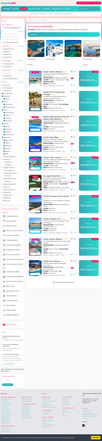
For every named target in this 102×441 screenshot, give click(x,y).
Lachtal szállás (46, 399)
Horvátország (57, 13)
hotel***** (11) (6, 57)
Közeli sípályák (9, 305)
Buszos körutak (9, 221)
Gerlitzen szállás (46, 405)
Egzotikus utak (34, 9)
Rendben (95, 437)
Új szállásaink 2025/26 (11, 272)
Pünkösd (46, 9)
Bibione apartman (6, 429)
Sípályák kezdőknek (11, 315)
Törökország (34, 13)
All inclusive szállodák (40, 20)
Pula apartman (5, 411)
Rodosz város (9, 134)
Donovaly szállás (46, 412)
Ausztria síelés (46, 397)
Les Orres (64, 410)
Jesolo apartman (5, 427)
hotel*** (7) (6, 52)
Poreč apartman (5, 401)
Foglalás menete (86, 410)
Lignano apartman (6, 431)
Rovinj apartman (5, 409)
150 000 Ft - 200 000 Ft (10, 39)
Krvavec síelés (66, 403)
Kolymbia (7, 129)
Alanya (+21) (6, 192)
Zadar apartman (5, 418)
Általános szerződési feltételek (90, 414)
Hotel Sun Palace (52, 261)
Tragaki (7, 151)
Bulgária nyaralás (26, 397)
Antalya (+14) (6, 195)
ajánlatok (33, 34)
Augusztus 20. (57, 9)
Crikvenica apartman (6, 413)
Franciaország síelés (68, 408)
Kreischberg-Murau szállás (49, 407)
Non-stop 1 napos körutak (12, 264)
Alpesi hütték (8, 286)
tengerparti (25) (8, 64)
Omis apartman (5, 417)
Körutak (15, 9)
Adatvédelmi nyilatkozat (88, 416)
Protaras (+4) (7, 90)
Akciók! (23, 9)
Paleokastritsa (9, 107)
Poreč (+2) (8, 162)
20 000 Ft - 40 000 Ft (9, 37)
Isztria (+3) (6, 159)
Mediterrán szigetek (11, 235)
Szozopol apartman (27, 401)
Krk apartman (5, 407)
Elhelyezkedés (6, 61)
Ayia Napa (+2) (7, 88)
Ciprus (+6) (6, 85)
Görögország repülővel (12, 245)
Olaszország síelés (47, 417)
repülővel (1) (6, 76)
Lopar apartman (5, 405)
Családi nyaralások (10, 240)
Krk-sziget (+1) (9, 170)
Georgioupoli (9, 112)
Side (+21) (6, 200)
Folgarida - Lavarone (47, 419)
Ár (2, 31)
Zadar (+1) (7, 181)
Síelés (67, 9)
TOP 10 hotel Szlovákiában (13, 281)
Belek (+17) (6, 198)
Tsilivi (64, 151)
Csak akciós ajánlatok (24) (11, 27)
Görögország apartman (28, 404)
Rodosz (58, 255)
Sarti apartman (25, 406)
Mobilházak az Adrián (11, 250)
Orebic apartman (5, 399)
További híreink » (9, 364)
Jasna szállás (45, 414)
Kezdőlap (29, 20)
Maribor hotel (65, 399)
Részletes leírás (70, 437)
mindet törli (20, 31)
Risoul (64, 414)
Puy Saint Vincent (67, 412)
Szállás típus (6, 46)
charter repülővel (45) (9, 78)
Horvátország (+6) (8, 156)
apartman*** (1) (7, 49)
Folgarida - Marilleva (47, 421)
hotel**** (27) (7, 54)
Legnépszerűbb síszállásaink (13, 276)
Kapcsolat (84, 408)
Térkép (73, 85)
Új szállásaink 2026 (10, 216)
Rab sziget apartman (6, 403)
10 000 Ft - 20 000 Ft (9, 34)
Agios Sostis (8, 140)
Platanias (62, 110)
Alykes (6, 143)
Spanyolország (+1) (9, 184)
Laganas (65, 212)
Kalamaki (65, 232)
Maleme (62, 85)
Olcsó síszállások (10, 296)
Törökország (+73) (8, 189)
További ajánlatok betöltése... (63, 282)
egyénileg (6, 73)
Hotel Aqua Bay (51, 137)
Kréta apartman (26, 410)
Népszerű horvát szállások (13, 230)
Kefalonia (6, 96)
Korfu (57, 131)
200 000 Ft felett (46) (9, 42)
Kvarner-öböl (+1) (8, 167)
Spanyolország (67, 13)
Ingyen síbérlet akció (11, 291)
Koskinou (7, 132)
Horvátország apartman (8, 397)
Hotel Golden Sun (52, 219)
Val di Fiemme (46, 427)
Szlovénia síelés (67, 397)
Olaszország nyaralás (7, 426)
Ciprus (50, 13)
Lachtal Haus (45, 403)
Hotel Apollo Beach (53, 239)
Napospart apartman (27, 399)
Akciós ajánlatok (7, 24)
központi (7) (6, 66)
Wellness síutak (9, 310)
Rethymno (8, 121)
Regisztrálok (8, 385)
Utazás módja (6, 70)
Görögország (52, 85)
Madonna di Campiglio (48, 425)
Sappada (44, 423)
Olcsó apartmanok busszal (13, 259)
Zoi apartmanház (52, 176)
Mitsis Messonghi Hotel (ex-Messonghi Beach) (56, 118)
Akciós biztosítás (10, 324)
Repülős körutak (10, 226)
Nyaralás (45, 85)
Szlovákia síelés (47, 410)
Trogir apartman (5, 420)
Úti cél (4, 82)
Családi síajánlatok (10, 300)
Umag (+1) (7, 165)
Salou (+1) (6, 187)
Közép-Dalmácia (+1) (9, 173)
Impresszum (85, 418)
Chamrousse (65, 416)
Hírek (3, 332)
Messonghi (62, 131)
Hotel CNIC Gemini (52, 157)
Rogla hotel (65, 401)
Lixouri (6, 99)
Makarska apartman (6, 415)
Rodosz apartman (26, 408)
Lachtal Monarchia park (48, 401)
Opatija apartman (5, 422)
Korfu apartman (26, 414)
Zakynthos (58, 151)
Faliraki (63, 255)
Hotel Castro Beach (53, 72)
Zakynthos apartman (27, 418)
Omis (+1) (7, 176)
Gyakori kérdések (86, 412)
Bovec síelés (65, 405)
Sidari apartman (26, 416)
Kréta (57, 85)
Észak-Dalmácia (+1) (9, 178)
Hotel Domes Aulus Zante (56, 196)
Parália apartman (26, 412)
